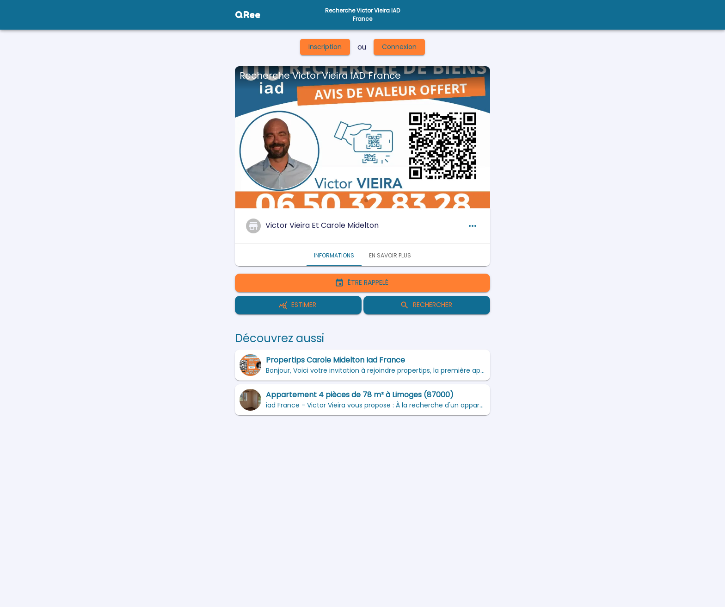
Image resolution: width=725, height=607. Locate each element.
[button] (359, 200)
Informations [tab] (334, 255)
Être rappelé (362, 283)
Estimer (298, 305)
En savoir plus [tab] (390, 255)
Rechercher (426, 305)
